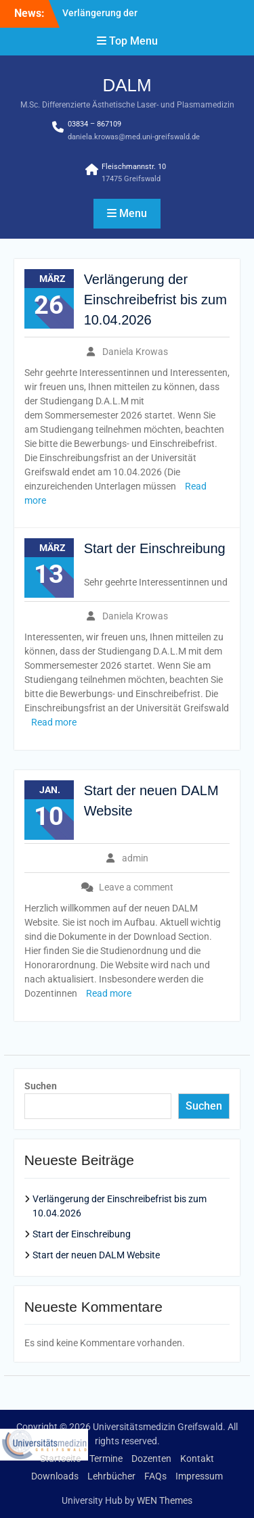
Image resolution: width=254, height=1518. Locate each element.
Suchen (40, 1086)
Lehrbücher (111, 1476)
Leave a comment (136, 887)
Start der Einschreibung (155, 548)
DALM (126, 85)
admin (135, 858)
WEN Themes (164, 1500)
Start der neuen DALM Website (96, 1255)
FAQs (155, 1476)
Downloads (55, 1476)
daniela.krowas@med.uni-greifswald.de (134, 137)
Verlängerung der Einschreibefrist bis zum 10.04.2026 (155, 299)
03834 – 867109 (94, 124)
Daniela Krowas (135, 351)
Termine (106, 1458)
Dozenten (151, 1458)
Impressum (199, 1476)
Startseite (60, 1458)
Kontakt (197, 1458)
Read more (54, 722)
